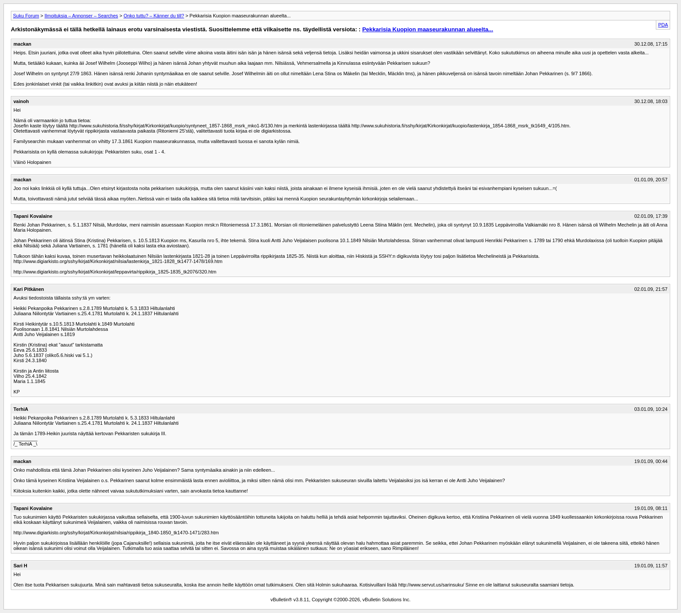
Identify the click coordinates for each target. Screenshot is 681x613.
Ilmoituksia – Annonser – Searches (81, 15)
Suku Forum (26, 15)
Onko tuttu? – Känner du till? (153, 15)
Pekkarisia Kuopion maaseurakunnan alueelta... (427, 29)
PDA (663, 24)
